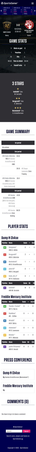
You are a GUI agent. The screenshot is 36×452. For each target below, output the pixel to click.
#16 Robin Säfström (8, 156)
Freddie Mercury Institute (29, 31)
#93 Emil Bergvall (8, 200)
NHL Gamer (9, 3)
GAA (34, 283)
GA (29, 283)
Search (26, 431)
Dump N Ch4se (7, 32)
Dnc (21, 91)
